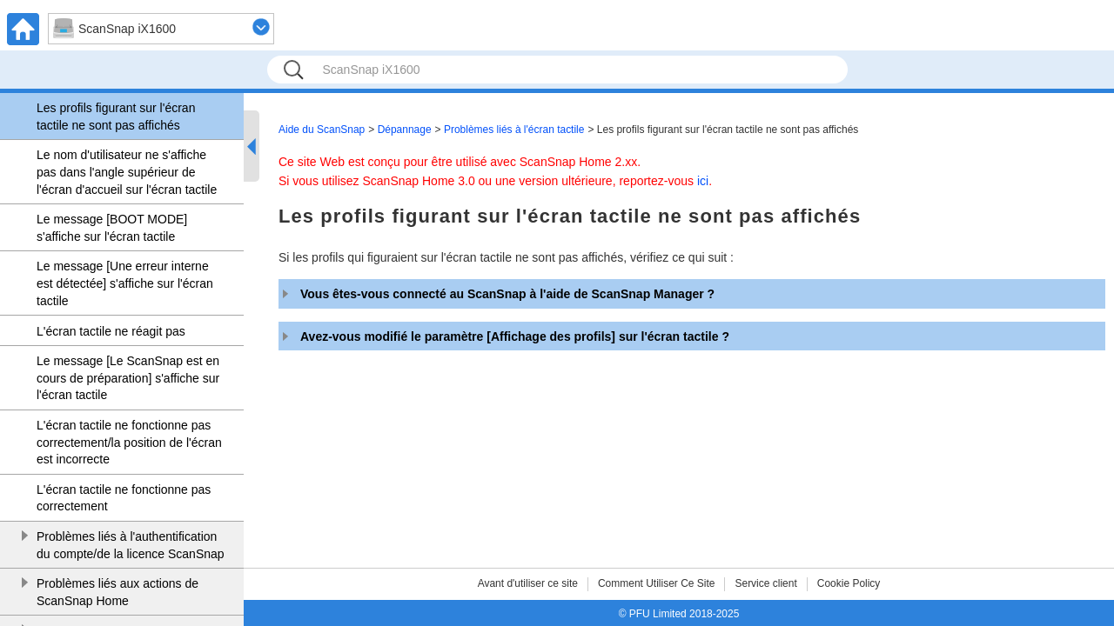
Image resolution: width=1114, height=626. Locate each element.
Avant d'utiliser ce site (528, 583)
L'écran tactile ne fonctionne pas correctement (124, 498)
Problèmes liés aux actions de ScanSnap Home (117, 592)
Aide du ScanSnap (321, 129)
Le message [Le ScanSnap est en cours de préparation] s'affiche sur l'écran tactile (128, 378)
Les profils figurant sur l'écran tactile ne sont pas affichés (116, 116)
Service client (765, 583)
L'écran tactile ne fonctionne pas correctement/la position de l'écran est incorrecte (129, 442)
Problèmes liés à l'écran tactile (514, 129)
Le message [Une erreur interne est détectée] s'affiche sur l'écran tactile (125, 283)
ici (702, 181)
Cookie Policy (849, 583)
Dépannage (405, 129)
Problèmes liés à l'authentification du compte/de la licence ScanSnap (131, 545)
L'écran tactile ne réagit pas (111, 331)
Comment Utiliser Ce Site (656, 583)
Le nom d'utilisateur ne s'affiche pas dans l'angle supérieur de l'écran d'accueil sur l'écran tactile (127, 172)
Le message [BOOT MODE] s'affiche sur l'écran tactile (112, 227)
